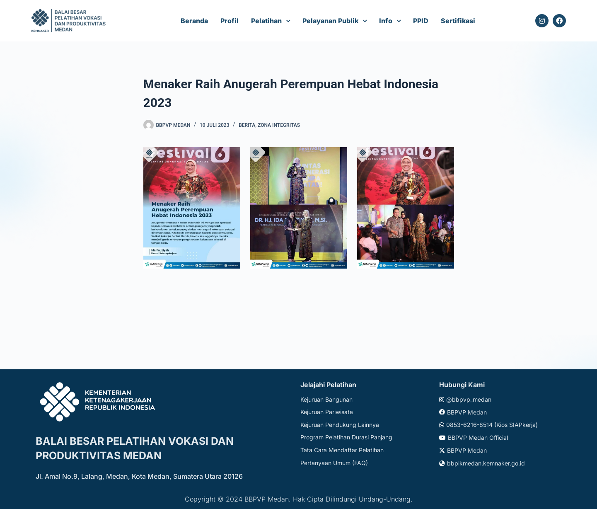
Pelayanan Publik (330, 21)
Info (385, 21)
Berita (247, 125)
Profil (229, 21)
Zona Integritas (279, 125)
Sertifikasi (458, 21)
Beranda (194, 21)
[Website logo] (69, 21)
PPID (420, 21)
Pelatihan (266, 21)
